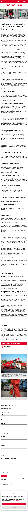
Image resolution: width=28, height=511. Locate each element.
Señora (3, 412)
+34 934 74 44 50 (6, 346)
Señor (8, 412)
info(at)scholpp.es (7, 347)
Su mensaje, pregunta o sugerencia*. (9, 458)
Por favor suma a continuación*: (9, 467)
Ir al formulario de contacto (9, 350)
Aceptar (14, 504)
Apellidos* (3, 419)
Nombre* (3, 414)
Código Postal (4, 440)
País (2, 449)
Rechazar (14, 507)
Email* (2, 428)
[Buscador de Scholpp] (26, 1)
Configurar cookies (16, 500)
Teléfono (3, 423)
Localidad (3, 445)
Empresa (3, 436)
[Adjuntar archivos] (8, 476)
